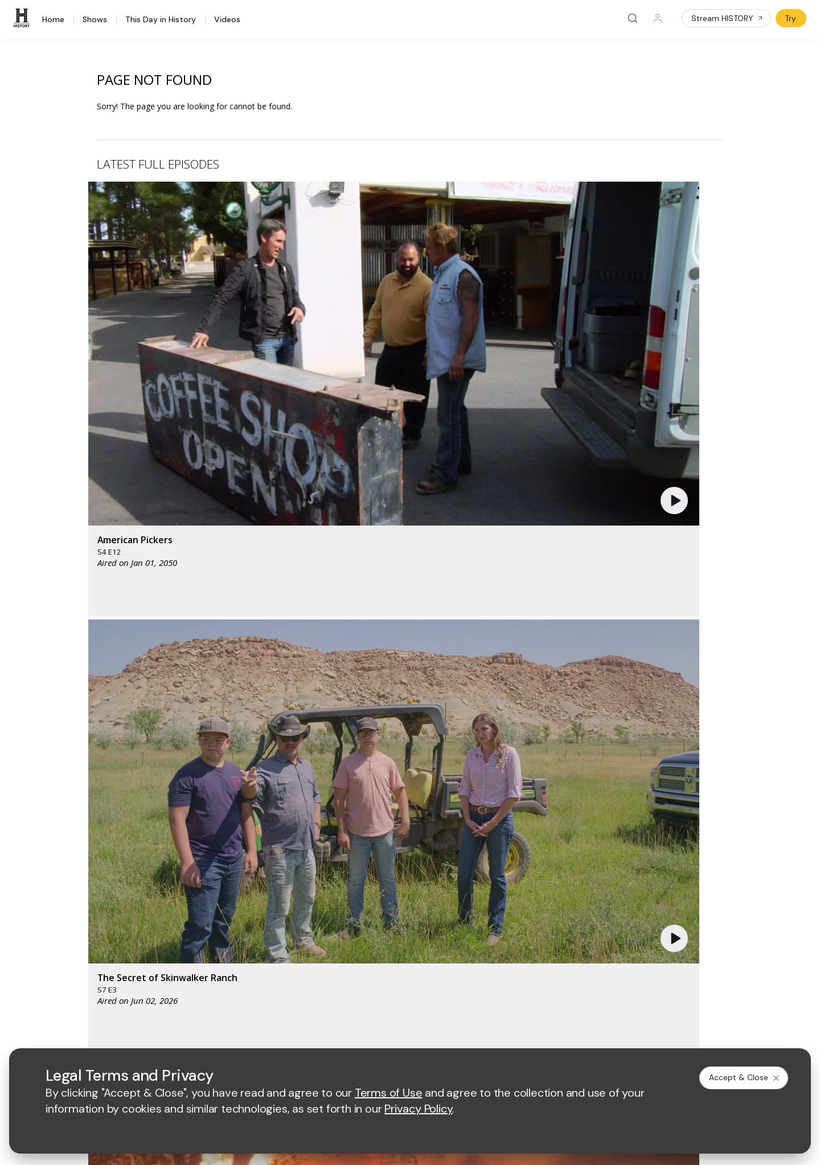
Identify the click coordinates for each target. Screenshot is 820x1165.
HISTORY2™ (127, 898)
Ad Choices (562, 1032)
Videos (227, 19)
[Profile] (657, 18)
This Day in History (160, 19)
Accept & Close (745, 1077)
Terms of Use (310, 1032)
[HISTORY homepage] (129, 811)
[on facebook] (112, 1001)
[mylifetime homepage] (378, 803)
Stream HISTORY (727, 18)
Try (790, 18)
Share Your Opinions (143, 957)
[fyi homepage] (502, 803)
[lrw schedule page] (508, 837)
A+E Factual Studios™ (324, 908)
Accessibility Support (503, 908)
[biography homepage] (350, 837)
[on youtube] (172, 1001)
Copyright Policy (438, 1032)
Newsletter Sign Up (141, 942)
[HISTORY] (23, 18)
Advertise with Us (317, 890)
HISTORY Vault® (135, 868)
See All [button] (696, 618)
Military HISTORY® (139, 927)
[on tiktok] (233, 1001)
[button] (276, 270)
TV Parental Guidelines (507, 927)
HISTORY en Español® (147, 912)
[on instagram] (203, 1001)
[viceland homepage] (565, 803)
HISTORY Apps (133, 883)
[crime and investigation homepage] (452, 837)
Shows (95, 19)
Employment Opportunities (513, 890)
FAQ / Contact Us (137, 972)
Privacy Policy (371, 1032)
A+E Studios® (310, 927)
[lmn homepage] (449, 803)
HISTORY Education (142, 853)
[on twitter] (142, 1001)
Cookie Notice (505, 1032)
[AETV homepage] (305, 803)
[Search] (632, 18)
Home (53, 19)
